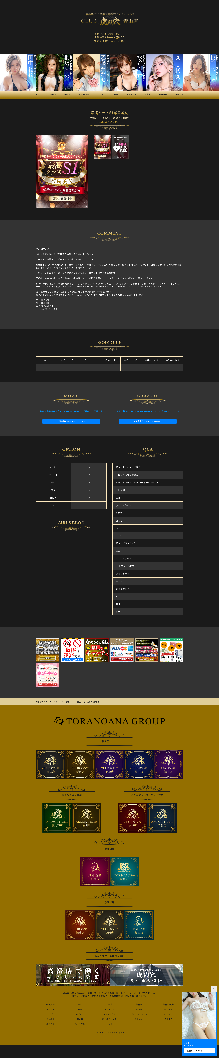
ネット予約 (80, 1024)
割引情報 (168, 1009)
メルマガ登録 (109, 1014)
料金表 (139, 1009)
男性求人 (168, 1019)
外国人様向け (50, 1019)
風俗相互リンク (109, 1019)
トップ (80, 1004)
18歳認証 (50, 1004)
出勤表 (109, 1004)
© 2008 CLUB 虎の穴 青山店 (109, 1032)
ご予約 (50, 1014)
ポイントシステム (139, 1014)
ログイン (80, 1014)
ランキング (109, 1009)
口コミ (109, 1024)
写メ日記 (50, 1024)
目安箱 (80, 1019)
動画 (80, 1009)
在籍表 (139, 1004)
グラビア (50, 1009)
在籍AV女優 (168, 1004)
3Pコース (168, 1014)
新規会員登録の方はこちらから (71, 421)
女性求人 (139, 1019)
